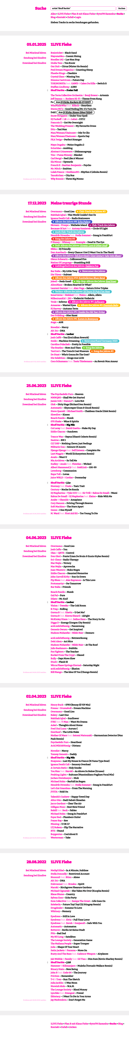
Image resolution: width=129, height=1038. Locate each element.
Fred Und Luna (58, 728)
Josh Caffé (56, 337)
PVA (53, 933)
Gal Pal (54, 595)
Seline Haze (79, 619)
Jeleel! (54, 281)
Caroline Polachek (60, 344)
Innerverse (57, 295)
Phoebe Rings (58, 73)
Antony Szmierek (81, 228)
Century (55, 489)
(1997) (75, 102)
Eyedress (55, 916)
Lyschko (55, 993)
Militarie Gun (58, 447)
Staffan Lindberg (60, 87)
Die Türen (56, 274)
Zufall (70, 17)
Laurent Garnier (59, 288)
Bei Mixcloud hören (36, 52)
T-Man (64, 721)
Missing (55, 824)
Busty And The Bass (61, 953)
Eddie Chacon (58, 431)
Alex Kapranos (73, 580)
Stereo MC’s (57, 109)
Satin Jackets (57, 950)
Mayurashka (57, 56)
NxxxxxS (55, 877)
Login (78, 17)
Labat (74, 119)
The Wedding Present (62, 126)
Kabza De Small (101, 493)
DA (56, 330)
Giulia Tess (56, 63)
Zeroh (69, 923)
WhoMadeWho (58, 105)
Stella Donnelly (59, 873)
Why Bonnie (57, 178)
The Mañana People (61, 943)
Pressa (54, 708)
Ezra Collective (58, 901)
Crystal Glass (57, 76)
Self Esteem (78, 450)
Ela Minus (56, 161)
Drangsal (69, 993)
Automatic (56, 407)
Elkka (54, 249)
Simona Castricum (60, 80)
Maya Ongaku (58, 144)
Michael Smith (75, 411)
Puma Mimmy (64, 155)
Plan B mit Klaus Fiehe (83, 13)
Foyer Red (56, 817)
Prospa (65, 225)
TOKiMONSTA (58, 83)
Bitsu (68, 877)
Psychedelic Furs (60, 742)
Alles (53, 13)
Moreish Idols (58, 986)
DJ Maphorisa (58, 493)
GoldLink (82, 467)
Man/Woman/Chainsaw (63, 132)
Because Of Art (58, 228)
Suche (40, 8)
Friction (55, 976)
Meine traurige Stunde (71, 203)
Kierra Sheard (72, 615)
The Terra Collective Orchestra (67, 95)
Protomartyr (57, 583)
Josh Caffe (56, 549)
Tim (53, 155)
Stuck (54, 662)
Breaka (72, 884)
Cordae (69, 477)
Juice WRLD (57, 477)
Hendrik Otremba (60, 235)
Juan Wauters (58, 570)
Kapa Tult (56, 474)
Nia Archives (57, 460)
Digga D (55, 622)
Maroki (54, 887)
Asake (54, 499)
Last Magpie (57, 453)
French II (55, 165)
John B (54, 972)
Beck (65, 810)
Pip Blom (55, 580)
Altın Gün (56, 800)
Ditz (53, 129)
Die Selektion (58, 358)
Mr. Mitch (56, 168)
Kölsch (75, 105)
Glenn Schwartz (59, 259)
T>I (52, 979)
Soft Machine (58, 506)
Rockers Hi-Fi (73, 98)
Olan (53, 553)
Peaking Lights (59, 774)
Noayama (56, 761)
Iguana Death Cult (60, 218)
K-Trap (54, 609)
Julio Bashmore (59, 648)
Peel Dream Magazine (62, 70)
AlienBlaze (56, 284)
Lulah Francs (57, 172)
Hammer (55, 965)
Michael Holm (58, 781)
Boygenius (56, 834)
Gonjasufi (80, 923)
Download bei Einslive (34, 63)
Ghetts (68, 612)
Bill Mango (56, 672)
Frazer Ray (56, 820)
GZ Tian (81, 959)
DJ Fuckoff (56, 119)
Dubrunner (57, 884)
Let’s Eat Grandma (60, 788)
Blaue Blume (57, 894)
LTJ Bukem (56, 827)
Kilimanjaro (68, 965)
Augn (53, 322)
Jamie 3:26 (56, 401)
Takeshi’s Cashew (60, 796)
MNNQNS (56, 397)
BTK (53, 830)
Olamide (64, 499)
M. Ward (55, 513)
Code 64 (67, 972)
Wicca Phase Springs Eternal (66, 665)
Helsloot (69, 295)
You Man (55, 771)
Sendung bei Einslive (35, 58)
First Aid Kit (71, 513)
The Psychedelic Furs (62, 394)
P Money (55, 242)
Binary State (57, 969)
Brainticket (57, 52)
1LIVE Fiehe (64, 13)
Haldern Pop (92, 266)
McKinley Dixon (59, 619)
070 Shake (56, 421)
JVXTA (54, 791)
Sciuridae (56, 148)
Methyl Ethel (57, 870)
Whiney (66, 242)
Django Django (58, 450)
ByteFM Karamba (106, 13)
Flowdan (76, 464)
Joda (53, 947)
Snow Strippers (59, 115)
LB (65, 119)
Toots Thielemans (82, 361)
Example (80, 242)
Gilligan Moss (58, 807)
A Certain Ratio (59, 768)
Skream (55, 225)
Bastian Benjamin (71, 165)
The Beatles (57, 347)
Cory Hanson (57, 503)
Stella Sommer (83, 235)
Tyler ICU (72, 493)
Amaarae (55, 305)
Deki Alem (56, 641)
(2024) (77, 112)
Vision (54, 605)
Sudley (54, 464)
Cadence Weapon (86, 953)
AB (52, 330)
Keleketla (56, 904)
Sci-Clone (56, 559)
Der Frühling (57, 315)
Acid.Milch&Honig (60, 745)
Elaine (92, 496)
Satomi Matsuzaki (82, 735)
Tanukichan (57, 175)
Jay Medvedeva (59, 1000)
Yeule (54, 302)
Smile (54, 341)
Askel (54, 725)
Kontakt (61, 17)
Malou (82, 295)
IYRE (53, 721)
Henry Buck (57, 704)
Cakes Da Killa (87, 83)
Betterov (55, 930)
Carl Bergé (56, 158)
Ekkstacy (55, 996)
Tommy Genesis (59, 754)
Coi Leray (55, 428)
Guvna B (55, 612)
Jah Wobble (56, 959)
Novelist (55, 327)
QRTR (61, 553)
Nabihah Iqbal (58, 215)
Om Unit (55, 66)
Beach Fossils (58, 418)
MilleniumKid (58, 298)
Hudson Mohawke (60, 633)
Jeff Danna (56, 98)
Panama (71, 950)
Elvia (68, 919)
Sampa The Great (81, 901)
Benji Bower (91, 95)
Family (68, 959)
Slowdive (55, 414)
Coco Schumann (59, 361)
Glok (53, 404)
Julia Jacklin (57, 982)
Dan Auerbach (58, 252)
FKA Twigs (56, 139)
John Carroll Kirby (60, 576)
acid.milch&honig (60, 626)
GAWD (74, 83)
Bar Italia (55, 271)
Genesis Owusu (59, 629)
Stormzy (55, 486)
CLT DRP (55, 443)
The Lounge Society (61, 940)
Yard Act (55, 351)
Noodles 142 (57, 59)
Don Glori (56, 556)
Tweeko (64, 605)
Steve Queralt (58, 411)
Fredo (68, 486)
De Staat (55, 354)
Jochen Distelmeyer (61, 778)
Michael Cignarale (60, 891)
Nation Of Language (61, 262)
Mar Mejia (56, 566)
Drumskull (65, 708)
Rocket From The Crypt (63, 655)
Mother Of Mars (59, 735)
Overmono (56, 211)
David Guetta (73, 428)
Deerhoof (56, 732)
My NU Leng (57, 936)
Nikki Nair (77, 633)
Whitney (55, 911)
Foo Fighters (57, 651)
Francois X (56, 122)
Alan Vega (79, 288)
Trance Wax (57, 436)
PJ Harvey (56, 308)
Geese (54, 510)
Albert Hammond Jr (61, 467)
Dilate (54, 598)
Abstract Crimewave (61, 151)
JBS (69, 298)
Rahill (54, 810)
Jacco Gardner (58, 803)
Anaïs (54, 457)
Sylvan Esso (57, 897)
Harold (69, 771)
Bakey (54, 715)
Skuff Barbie (57, 90)
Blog (53, 17)
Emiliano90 (72, 172)
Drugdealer (57, 908)
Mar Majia (56, 563)
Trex (58, 979)
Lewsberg (56, 470)
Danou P (68, 401)
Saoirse (55, 440)
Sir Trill (86, 493)
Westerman (57, 837)
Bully (53, 658)
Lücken (73, 1027)
